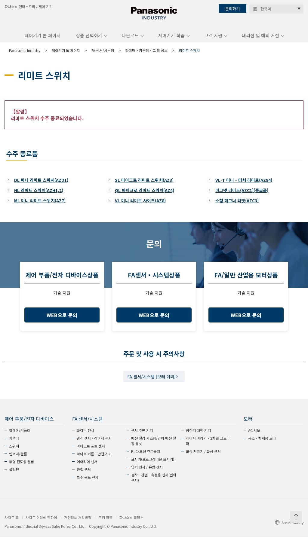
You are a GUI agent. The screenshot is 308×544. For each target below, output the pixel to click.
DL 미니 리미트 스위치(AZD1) (41, 185)
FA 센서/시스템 (102, 55)
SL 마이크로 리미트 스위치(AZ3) (144, 185)
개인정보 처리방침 (77, 524)
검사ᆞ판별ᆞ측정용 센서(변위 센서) (153, 484)
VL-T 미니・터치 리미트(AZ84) (243, 185)
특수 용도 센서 (87, 484)
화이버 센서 (85, 437)
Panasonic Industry (24, 55)
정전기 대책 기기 (198, 437)
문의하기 (232, 8)
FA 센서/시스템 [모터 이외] (151, 383)
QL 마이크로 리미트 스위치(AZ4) (144, 195)
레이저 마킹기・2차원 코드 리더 (208, 447)
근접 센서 (84, 476)
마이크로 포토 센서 (91, 452)
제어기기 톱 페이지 (43, 40)
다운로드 (130, 40)
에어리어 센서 (87, 468)
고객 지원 (213, 40)
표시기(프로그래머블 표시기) (152, 466)
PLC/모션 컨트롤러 (145, 458)
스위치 (14, 452)
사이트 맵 (12, 524)
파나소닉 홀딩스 (131, 524)
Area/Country (289, 529)
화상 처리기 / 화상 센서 (203, 458)
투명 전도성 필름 (21, 468)
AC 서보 (254, 437)
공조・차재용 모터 (262, 445)
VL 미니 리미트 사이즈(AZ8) (140, 205)
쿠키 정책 (105, 524)
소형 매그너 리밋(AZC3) (237, 205)
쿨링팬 (14, 476)
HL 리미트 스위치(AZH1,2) (38, 195)
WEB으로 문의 (62, 320)
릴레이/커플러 (19, 437)
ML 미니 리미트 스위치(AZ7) (40, 205)
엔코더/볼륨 (18, 460)
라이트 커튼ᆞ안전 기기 (94, 460)
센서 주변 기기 (142, 437)
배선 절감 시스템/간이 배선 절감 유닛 (153, 447)
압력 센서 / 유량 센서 (147, 473)
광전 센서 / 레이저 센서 (94, 445)
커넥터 (14, 445)
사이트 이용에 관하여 (41, 524)
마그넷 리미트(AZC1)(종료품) (241, 195)
